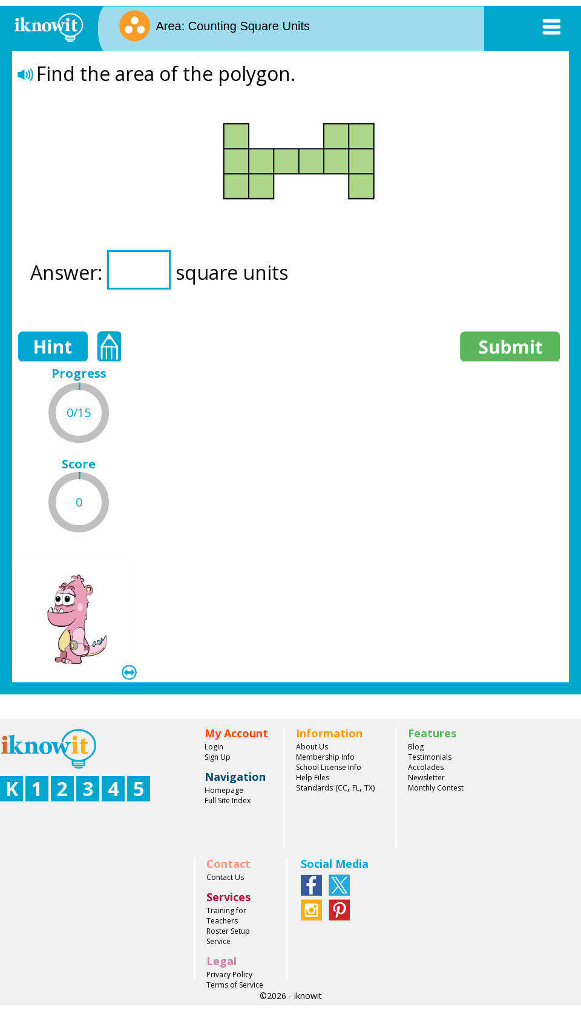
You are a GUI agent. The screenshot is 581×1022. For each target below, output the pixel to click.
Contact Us (225, 877)
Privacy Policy (229, 974)
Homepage (224, 790)
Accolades (426, 767)
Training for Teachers (226, 915)
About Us (312, 747)
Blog (416, 747)
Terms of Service (234, 985)
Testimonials (429, 757)
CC (342, 788)
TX (368, 788)
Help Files (312, 777)
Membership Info (325, 757)
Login (214, 747)
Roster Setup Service (228, 936)
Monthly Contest (436, 788)
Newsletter (426, 777)
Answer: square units (159, 269)
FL (355, 788)
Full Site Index (228, 800)
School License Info (328, 767)
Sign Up (218, 757)
